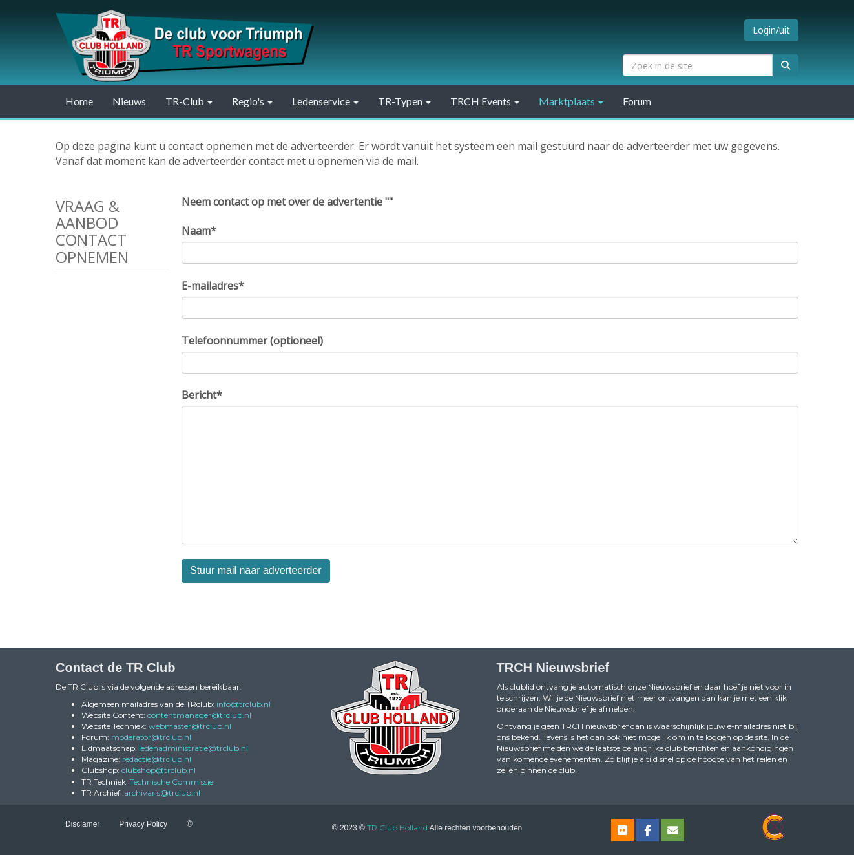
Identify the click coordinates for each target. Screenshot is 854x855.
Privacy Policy (143, 824)
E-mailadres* (213, 286)
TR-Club (189, 101)
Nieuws (129, 101)
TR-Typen (404, 101)
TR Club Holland (397, 827)
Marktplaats (571, 101)
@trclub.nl (243, 704)
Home (79, 101)
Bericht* (202, 395)
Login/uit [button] (771, 30)
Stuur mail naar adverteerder (256, 570)
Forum (637, 101)
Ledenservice (325, 101)
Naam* (199, 231)
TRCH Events (484, 101)
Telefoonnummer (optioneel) (252, 340)
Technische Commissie (171, 781)
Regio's (252, 101)
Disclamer (82, 824)
